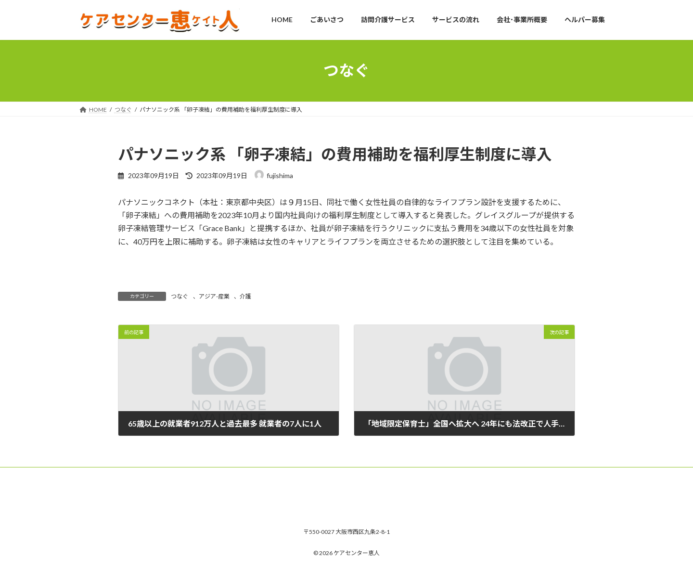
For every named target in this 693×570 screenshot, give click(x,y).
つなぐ (179, 296)
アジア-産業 (214, 296)
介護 (245, 296)
